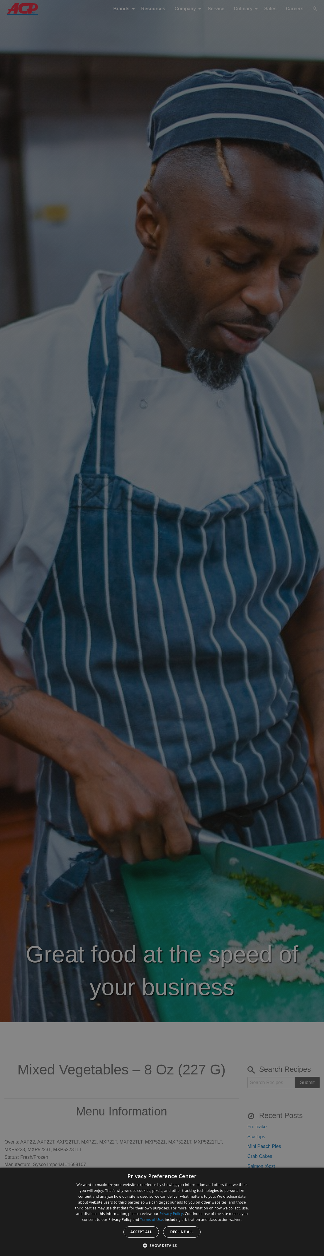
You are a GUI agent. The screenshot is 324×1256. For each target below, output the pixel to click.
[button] (162, 1245)
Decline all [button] (182, 1231)
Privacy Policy (171, 1213)
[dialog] (162, 1212)
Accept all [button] (141, 1231)
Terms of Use (151, 1219)
